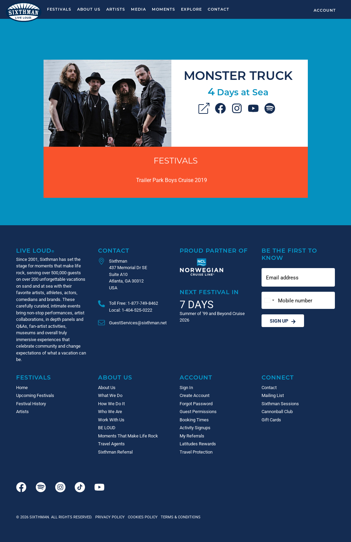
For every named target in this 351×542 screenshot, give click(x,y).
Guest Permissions (198, 411)
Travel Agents (111, 444)
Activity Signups (195, 427)
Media (138, 9)
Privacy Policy (110, 516)
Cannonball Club (277, 411)
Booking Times (194, 420)
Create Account (194, 395)
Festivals (59, 9)
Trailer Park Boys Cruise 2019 (171, 179)
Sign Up (283, 320)
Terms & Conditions (180, 516)
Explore (191, 9)
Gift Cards (271, 420)
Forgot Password (196, 403)
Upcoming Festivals (35, 395)
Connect (278, 377)
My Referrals (192, 436)
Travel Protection (196, 452)
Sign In (186, 387)
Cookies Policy (142, 516)
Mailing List (273, 395)
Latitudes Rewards (198, 444)
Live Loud (35, 250)
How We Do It (111, 403)
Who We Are (110, 411)
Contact (218, 9)
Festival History (31, 403)
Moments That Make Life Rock (128, 436)
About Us (88, 9)
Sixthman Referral (115, 452)
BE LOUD (107, 427)
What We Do (110, 395)
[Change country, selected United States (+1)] (269, 300)
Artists (115, 9)
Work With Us (111, 420)
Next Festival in (209, 292)
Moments (163, 9)
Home (22, 387)
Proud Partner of (214, 250)
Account (325, 10)
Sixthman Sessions (280, 403)
